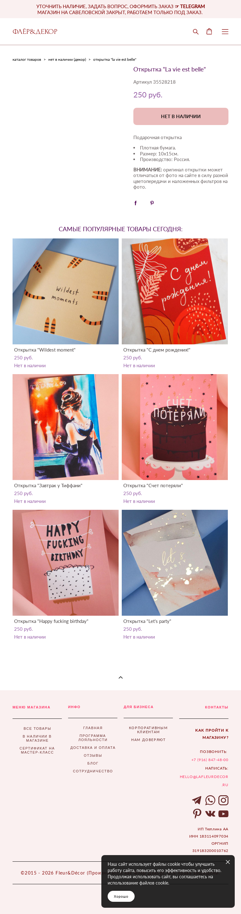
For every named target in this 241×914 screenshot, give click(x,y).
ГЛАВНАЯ (93, 728)
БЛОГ (93, 763)
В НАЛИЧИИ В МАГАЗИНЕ (37, 738)
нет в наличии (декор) (67, 59)
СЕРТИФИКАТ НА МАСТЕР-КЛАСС (37, 750)
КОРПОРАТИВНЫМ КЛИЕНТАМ (148, 730)
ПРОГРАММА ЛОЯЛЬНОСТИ (93, 738)
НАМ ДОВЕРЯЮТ (148, 740)
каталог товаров (27, 59)
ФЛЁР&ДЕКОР (35, 31)
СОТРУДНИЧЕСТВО (93, 771)
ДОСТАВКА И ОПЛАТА (92, 747)
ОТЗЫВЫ (93, 755)
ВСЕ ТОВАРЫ (37, 728)
